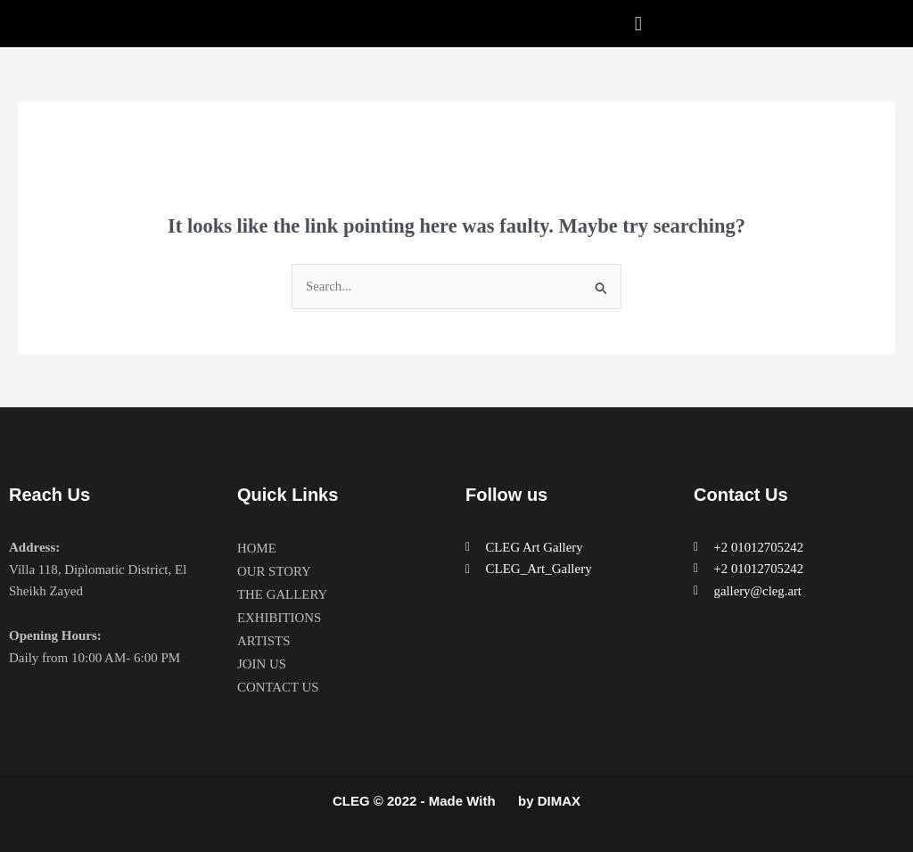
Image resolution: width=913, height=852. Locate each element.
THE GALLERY (282, 594)
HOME (256, 548)
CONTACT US (278, 687)
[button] (637, 23)
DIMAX (559, 801)
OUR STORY (274, 571)
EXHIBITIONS (279, 617)
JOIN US (261, 664)
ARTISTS (264, 641)
